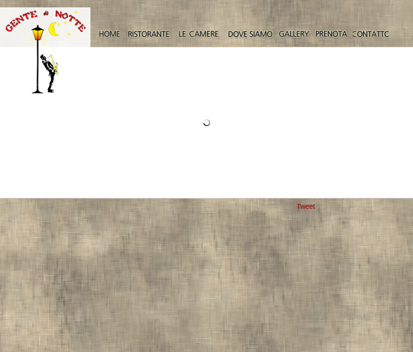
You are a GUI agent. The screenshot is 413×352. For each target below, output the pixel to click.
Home (109, 34)
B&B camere (198, 34)
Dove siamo (250, 34)
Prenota (331, 34)
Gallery (293, 34)
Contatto (371, 34)
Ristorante (148, 34)
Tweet (306, 206)
